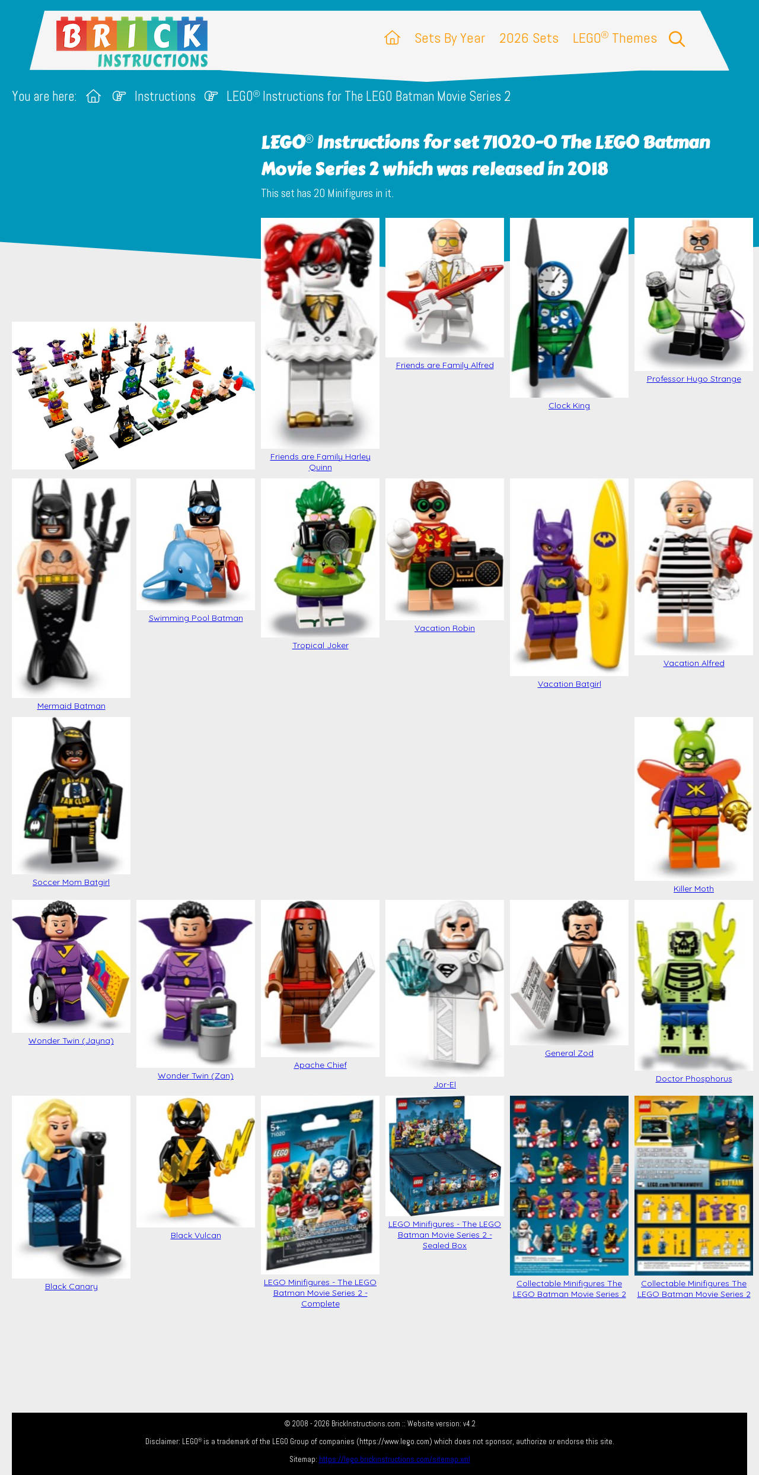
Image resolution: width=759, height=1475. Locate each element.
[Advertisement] (385, 803)
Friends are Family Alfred (444, 294)
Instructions (165, 96)
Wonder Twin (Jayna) (71, 973)
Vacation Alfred (693, 573)
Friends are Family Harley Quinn (320, 345)
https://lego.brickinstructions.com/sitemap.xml (394, 1459)
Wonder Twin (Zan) (195, 990)
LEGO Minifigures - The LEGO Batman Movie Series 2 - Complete (320, 1202)
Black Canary (71, 1194)
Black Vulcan (195, 1168)
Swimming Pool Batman (195, 550)
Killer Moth (693, 805)
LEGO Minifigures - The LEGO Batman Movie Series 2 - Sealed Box (444, 1173)
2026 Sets (529, 37)
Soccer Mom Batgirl (71, 802)
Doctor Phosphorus (693, 992)
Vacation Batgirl (569, 583)
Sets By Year (449, 37)
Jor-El (444, 995)
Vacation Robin (444, 556)
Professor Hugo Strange (693, 301)
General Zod (569, 979)
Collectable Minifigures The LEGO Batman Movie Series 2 (569, 1197)
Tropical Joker (320, 564)
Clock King (569, 314)
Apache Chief (320, 985)
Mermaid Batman (71, 594)
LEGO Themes (615, 37)
